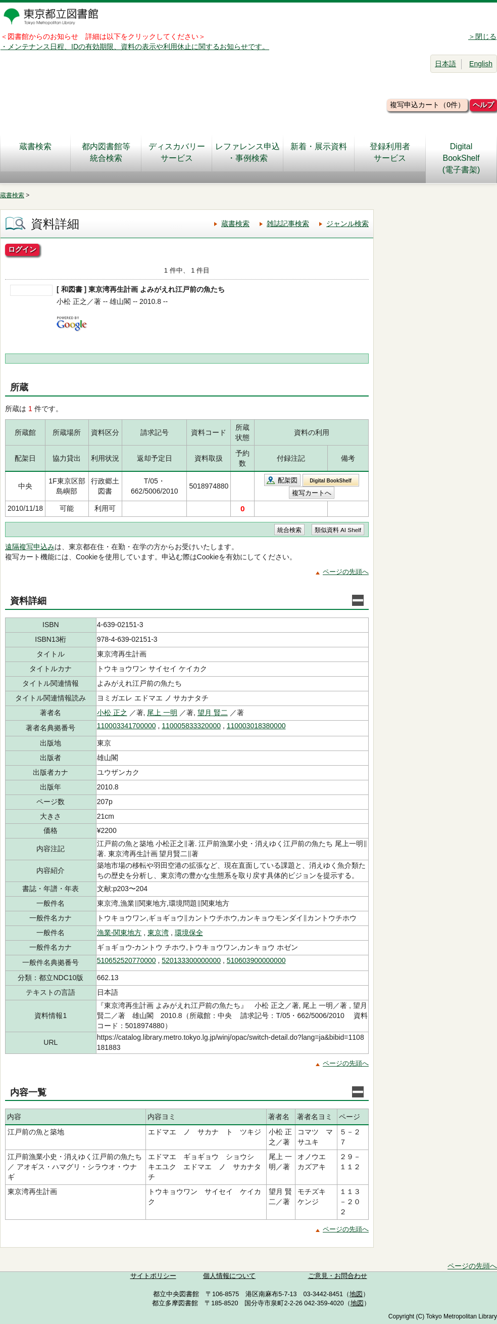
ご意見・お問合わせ (337, 1275)
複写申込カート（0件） (427, 105)
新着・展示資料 (318, 152)
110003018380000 (256, 726)
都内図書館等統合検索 (106, 152)
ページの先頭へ (346, 572)
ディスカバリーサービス (176, 152)
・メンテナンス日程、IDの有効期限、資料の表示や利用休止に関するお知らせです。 (135, 46)
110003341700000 (126, 726)
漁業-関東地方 (119, 933)
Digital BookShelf (331, 480)
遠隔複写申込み (30, 547)
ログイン (22, 249)
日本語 (445, 64)
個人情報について (229, 1275)
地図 (356, 1294)
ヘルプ (483, 105)
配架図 (287, 480)
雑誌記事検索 (288, 223)
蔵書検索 (35, 152)
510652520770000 (126, 960)
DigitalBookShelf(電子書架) (461, 158)
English (480, 64)
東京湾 (158, 933)
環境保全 (189, 933)
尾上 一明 (162, 713)
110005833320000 (191, 726)
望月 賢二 (212, 713)
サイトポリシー (153, 1275)
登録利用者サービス (390, 152)
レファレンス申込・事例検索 (247, 152)
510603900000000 (256, 960)
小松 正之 (112, 713)
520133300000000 (191, 960)
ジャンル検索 (347, 223)
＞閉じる (482, 36)
